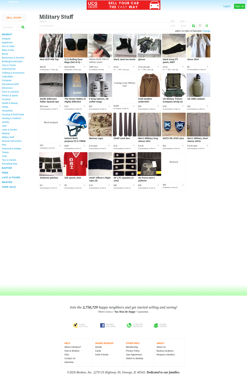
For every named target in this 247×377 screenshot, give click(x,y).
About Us (161, 347)
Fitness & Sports (10, 95)
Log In (227, 6)
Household (7, 110)
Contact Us (69, 358)
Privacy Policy (133, 351)
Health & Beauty (10, 103)
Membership (132, 347)
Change (206, 31)
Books (5, 54)
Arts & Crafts (8, 46)
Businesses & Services (13, 57)
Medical (5, 133)
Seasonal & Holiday (11, 148)
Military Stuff (8, 137)
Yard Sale (9, 187)
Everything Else (9, 163)
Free (5, 172)
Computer (6, 80)
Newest (7, 34)
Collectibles (7, 76)
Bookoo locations (165, 351)
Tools (4, 156)
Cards (98, 351)
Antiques (6, 38)
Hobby (5, 107)
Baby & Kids (8, 50)
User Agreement (134, 354)
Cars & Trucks (9, 65)
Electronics (7, 88)
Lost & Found (11, 177)
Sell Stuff (13, 17)
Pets (4, 145)
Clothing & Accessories (13, 73)
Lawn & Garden (9, 129)
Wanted (7, 182)
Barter (7, 168)
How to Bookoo (71, 351)
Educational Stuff (10, 84)
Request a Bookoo (166, 354)
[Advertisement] (12, 236)
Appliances (7, 42)
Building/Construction (12, 61)
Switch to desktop (134, 358)
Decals (98, 347)
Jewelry (5, 122)
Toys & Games (9, 160)
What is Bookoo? (72, 347)
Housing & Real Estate (13, 114)
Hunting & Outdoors (11, 118)
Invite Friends (101, 354)
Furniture (6, 99)
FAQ (66, 354)
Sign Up (239, 6)
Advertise (69, 362)
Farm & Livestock (10, 91)
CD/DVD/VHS (8, 69)
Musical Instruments (11, 141)
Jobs (4, 126)
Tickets (5, 152)
